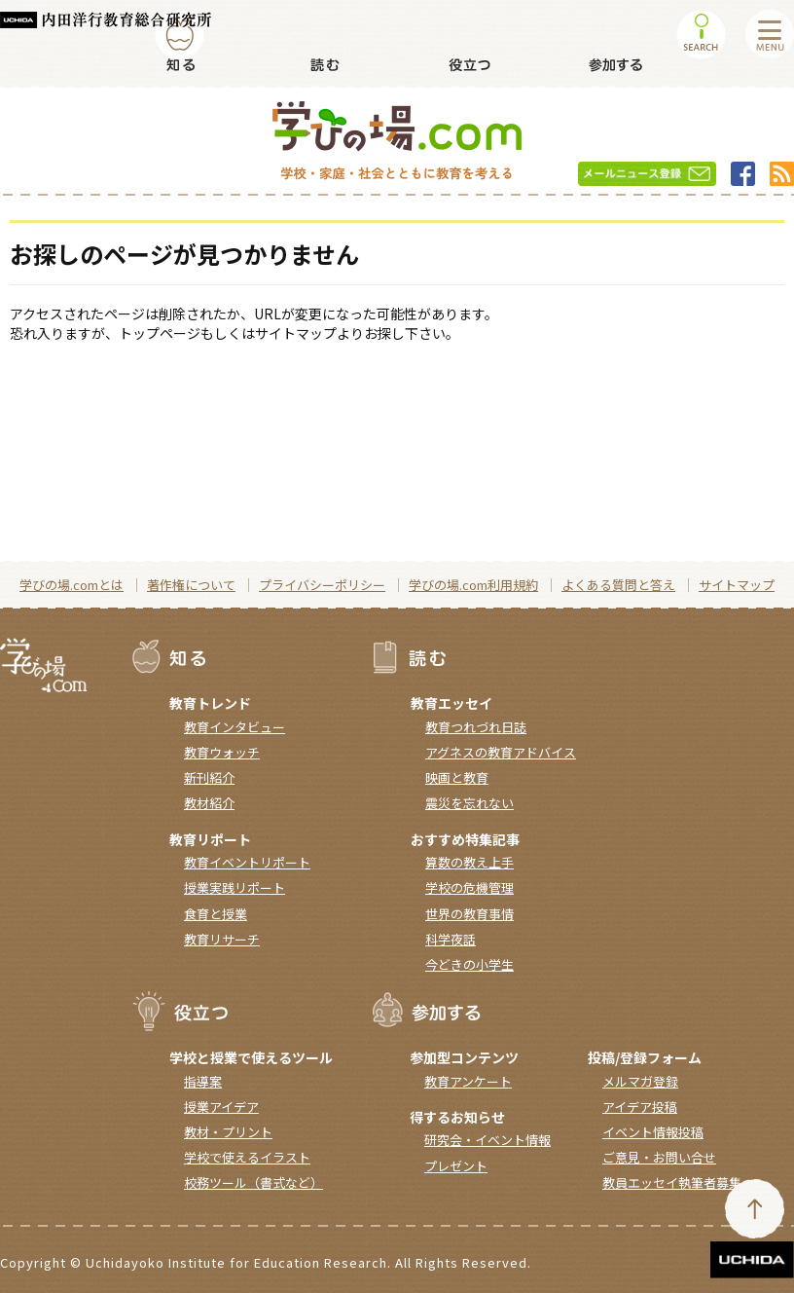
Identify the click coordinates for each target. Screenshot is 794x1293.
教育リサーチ (222, 939)
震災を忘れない (469, 803)
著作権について (191, 584)
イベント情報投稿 (653, 1132)
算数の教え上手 (469, 862)
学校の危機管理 (469, 887)
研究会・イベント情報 (487, 1139)
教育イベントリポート (247, 862)
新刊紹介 (209, 777)
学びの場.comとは (71, 584)
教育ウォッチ (222, 752)
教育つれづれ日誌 (475, 727)
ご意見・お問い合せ (659, 1157)
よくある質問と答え (618, 584)
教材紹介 (209, 803)
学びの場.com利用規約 (473, 584)
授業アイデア (221, 1106)
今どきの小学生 (469, 964)
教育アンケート (468, 1081)
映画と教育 (456, 777)
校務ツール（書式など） (253, 1182)
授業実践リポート (234, 887)
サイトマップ (737, 584)
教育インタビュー (234, 727)
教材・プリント (228, 1132)
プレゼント (455, 1166)
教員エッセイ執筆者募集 (671, 1182)
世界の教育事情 (469, 914)
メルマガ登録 (640, 1081)
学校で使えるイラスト (247, 1157)
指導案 (203, 1081)
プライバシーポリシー (322, 584)
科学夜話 (450, 939)
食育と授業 (215, 914)
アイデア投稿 (639, 1106)
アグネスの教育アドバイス (500, 752)
